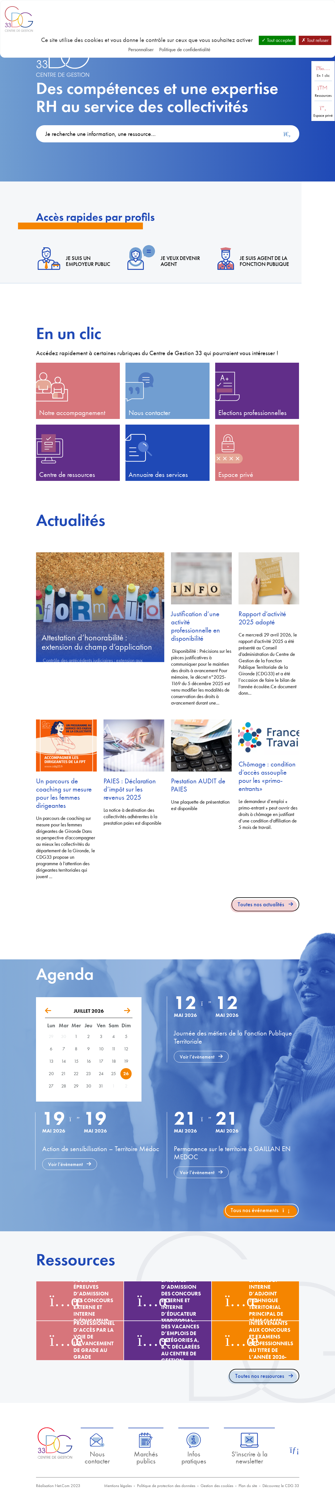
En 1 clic (323, 75)
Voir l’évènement (197, 1056)
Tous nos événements (260, 1210)
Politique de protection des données (166, 1485)
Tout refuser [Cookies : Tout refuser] (315, 40)
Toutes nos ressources (259, 1376)
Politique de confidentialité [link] (184, 49)
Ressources (323, 95)
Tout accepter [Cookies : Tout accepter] (277, 40)
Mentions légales (118, 1485)
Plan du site (248, 1485)
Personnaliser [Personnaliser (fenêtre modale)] (141, 49)
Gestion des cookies (217, 1485)
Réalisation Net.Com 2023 (58, 1485)
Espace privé (323, 115)
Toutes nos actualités (261, 904)
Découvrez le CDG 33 (280, 1485)
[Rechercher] (287, 134)
